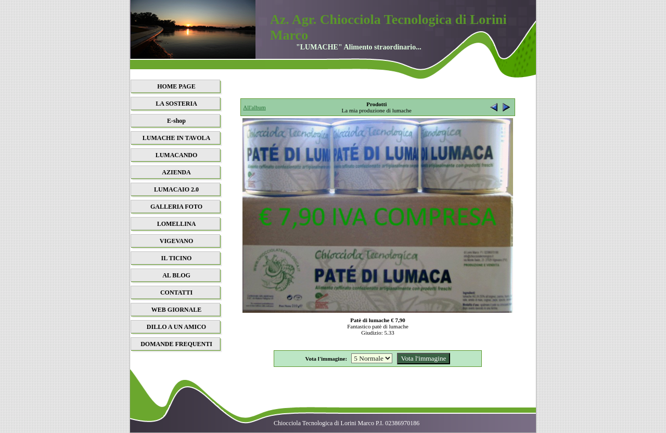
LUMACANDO (177, 155)
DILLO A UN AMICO (176, 326)
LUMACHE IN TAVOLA (176, 138)
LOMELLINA (176, 223)
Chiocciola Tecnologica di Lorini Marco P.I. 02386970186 (346, 423)
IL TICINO (176, 258)
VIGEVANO (176, 241)
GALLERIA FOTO (176, 206)
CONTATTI (176, 292)
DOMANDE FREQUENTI (176, 344)
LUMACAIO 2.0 (176, 189)
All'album (254, 107)
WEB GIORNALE (176, 309)
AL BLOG (176, 275)
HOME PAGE (176, 86)
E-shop (176, 120)
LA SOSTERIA (176, 103)
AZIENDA (176, 172)
